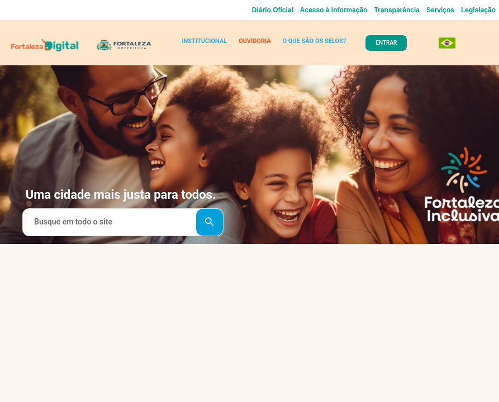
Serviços (440, 10)
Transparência (397, 10)
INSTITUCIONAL (204, 41)
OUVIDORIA (255, 41)
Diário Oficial (272, 10)
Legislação (478, 10)
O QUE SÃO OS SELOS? (314, 41)
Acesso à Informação (334, 10)
